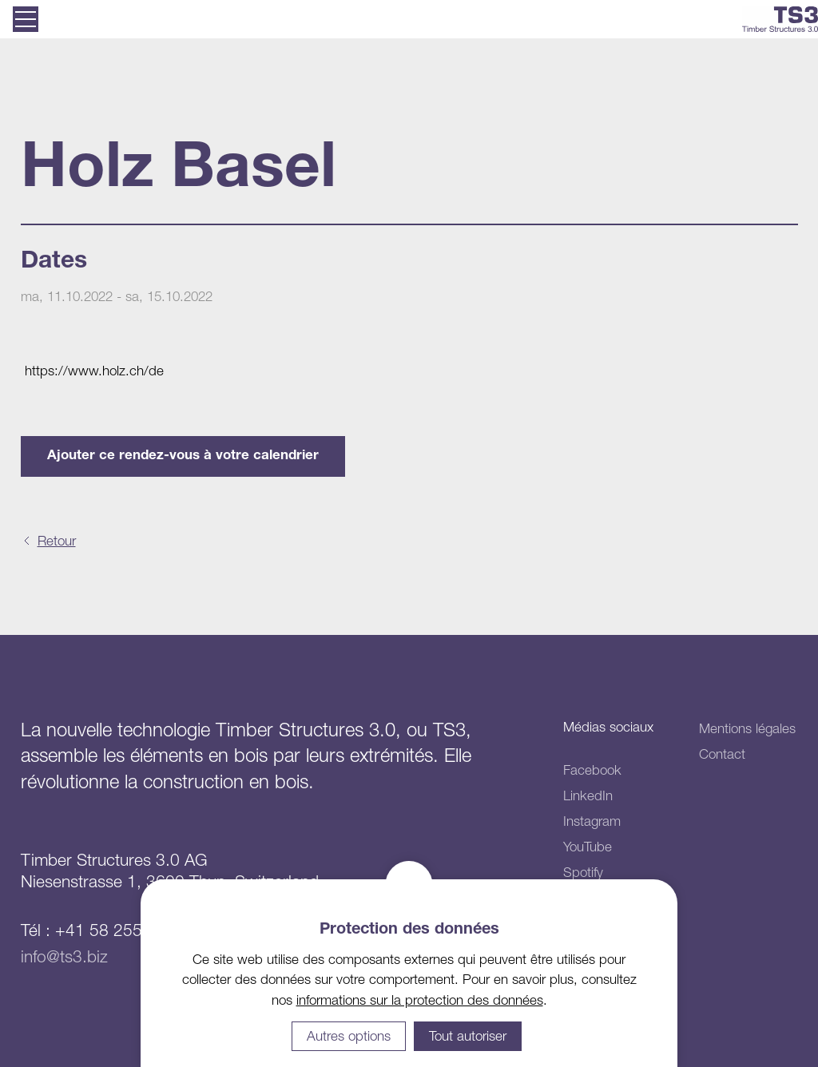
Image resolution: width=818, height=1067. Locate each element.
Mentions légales (747, 728)
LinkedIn (588, 795)
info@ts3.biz (64, 956)
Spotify (583, 872)
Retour (57, 541)
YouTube (587, 847)
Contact (722, 754)
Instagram (592, 821)
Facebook (592, 770)
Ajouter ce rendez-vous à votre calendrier (183, 456)
